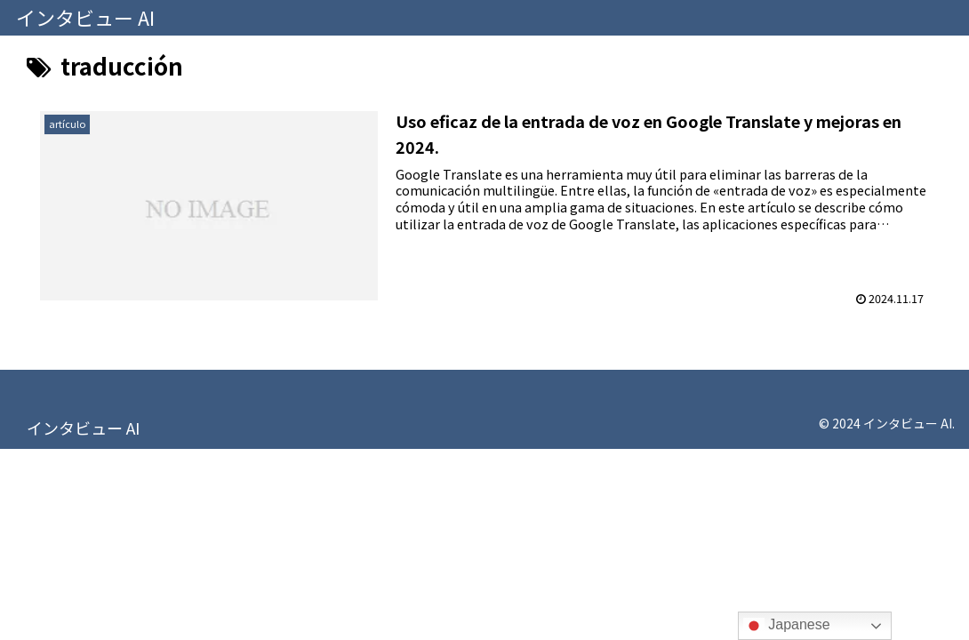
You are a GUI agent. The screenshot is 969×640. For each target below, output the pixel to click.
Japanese (786, 625)
